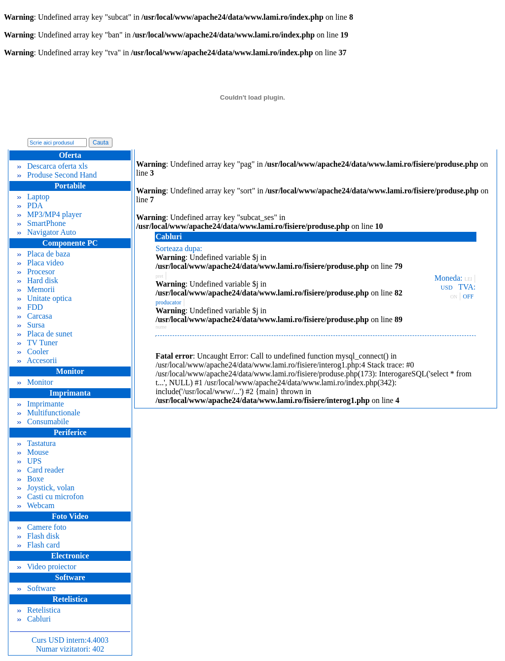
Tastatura (36, 443)
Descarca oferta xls (52, 166)
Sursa (31, 325)
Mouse (33, 452)
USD (447, 287)
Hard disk (37, 280)
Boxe (30, 479)
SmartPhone (41, 223)
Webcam (35, 505)
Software (36, 588)
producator (168, 302)
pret (159, 276)
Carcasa (34, 316)
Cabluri (34, 619)
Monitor (35, 382)
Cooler (33, 351)
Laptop (33, 196)
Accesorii (37, 360)
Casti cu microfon (50, 496)
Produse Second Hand (57, 175)
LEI (468, 279)
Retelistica (39, 610)
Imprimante (40, 404)
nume (160, 327)
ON (453, 296)
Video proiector (46, 566)
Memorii (36, 289)
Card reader (40, 470)
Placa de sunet (44, 334)
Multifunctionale (48, 412)
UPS (29, 461)
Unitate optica (44, 298)
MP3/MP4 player (49, 214)
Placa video (40, 262)
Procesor (36, 271)
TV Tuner (37, 342)
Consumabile (43, 421)
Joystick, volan (45, 487)
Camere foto (42, 527)
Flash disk (38, 536)
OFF (468, 296)
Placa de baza (43, 254)
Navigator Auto (46, 232)
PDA (30, 205)
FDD (30, 307)
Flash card (38, 545)
